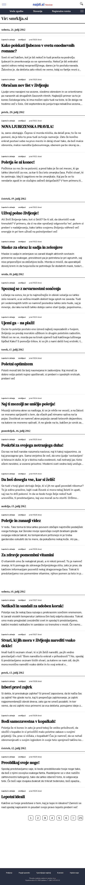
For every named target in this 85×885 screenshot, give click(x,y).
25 (80, 818)
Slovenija (37, 11)
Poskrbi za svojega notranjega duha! (32, 445)
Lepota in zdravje (8, 40)
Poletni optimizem (17, 364)
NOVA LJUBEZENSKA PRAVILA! (27, 126)
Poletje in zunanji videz (21, 520)
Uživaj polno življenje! (20, 213)
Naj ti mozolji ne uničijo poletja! (28, 404)
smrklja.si (22, 40)
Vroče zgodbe (16, 11)
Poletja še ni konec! (18, 162)
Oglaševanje (74, 873)
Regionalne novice (61, 11)
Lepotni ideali (13, 796)
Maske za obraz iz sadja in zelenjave (32, 247)
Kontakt (60, 873)
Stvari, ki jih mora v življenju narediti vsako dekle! (38, 643)
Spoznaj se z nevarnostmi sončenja (31, 288)
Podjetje (9, 873)
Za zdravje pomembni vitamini (27, 555)
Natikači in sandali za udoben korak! (32, 606)
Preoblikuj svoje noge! (20, 762)
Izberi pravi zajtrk (16, 687)
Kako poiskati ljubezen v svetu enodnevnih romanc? (37, 48)
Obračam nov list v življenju (24, 85)
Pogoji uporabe (24, 873)
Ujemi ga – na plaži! (18, 323)
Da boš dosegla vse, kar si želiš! (28, 479)
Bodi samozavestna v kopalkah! (28, 721)
